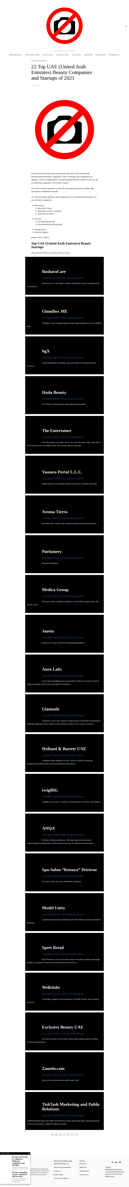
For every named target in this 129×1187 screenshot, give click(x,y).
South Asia (82, 1167)
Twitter (63, 278)
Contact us (57, 1171)
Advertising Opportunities (62, 1167)
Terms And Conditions (61, 1178)
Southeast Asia (84, 1171)
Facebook (71, 278)
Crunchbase (53, 253)
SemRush (66, 253)
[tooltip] (52, 1134)
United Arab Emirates (39, 60)
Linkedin (80, 278)
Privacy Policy (58, 1174)
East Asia (82, 1164)
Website (56, 278)
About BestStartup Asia (61, 1164)
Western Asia (83, 1174)
